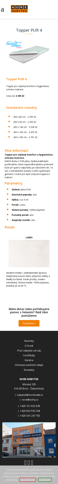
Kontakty (29, 370)
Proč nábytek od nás (29, 350)
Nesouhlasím (27, 479)
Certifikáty (29, 355)
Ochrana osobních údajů (29, 365)
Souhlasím (45, 479)
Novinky (29, 341)
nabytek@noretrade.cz (30, 395)
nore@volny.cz (30, 399)
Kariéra (29, 360)
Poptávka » (29, 323)
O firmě (29, 345)
